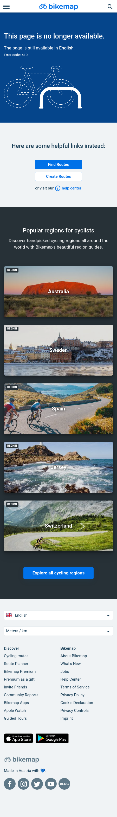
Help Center (71, 679)
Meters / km (58, 631)
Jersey (58, 467)
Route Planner (16, 663)
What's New (71, 663)
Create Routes (58, 176)
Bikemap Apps (16, 702)
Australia (58, 291)
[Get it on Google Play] (52, 739)
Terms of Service (75, 687)
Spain (58, 409)
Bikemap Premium (20, 671)
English (66, 47)
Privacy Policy (72, 695)
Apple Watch (15, 710)
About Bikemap (74, 656)
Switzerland (58, 526)
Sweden (58, 350)
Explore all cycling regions (58, 572)
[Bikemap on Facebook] (10, 784)
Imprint (67, 718)
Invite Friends (15, 687)
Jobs (65, 671)
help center (68, 188)
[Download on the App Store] (18, 739)
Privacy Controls (75, 710)
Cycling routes (16, 656)
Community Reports (21, 695)
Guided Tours (15, 718)
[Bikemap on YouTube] (51, 784)
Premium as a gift (19, 679)
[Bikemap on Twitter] (37, 784)
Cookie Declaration (77, 702)
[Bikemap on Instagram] (23, 784)
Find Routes (58, 164)
